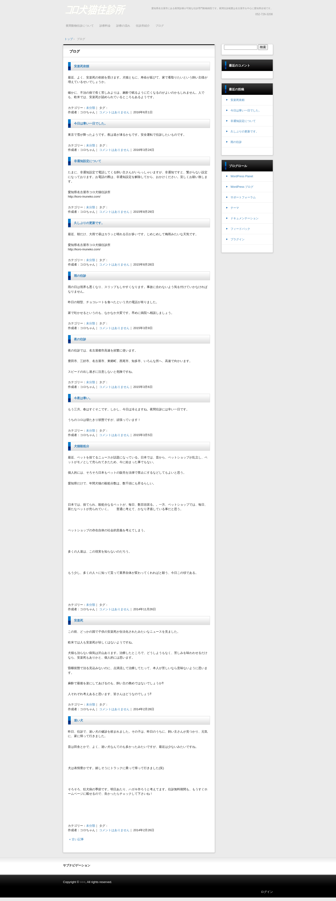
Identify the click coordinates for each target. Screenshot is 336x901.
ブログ (159, 25)
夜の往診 (80, 339)
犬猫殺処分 (81, 446)
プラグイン (238, 239)
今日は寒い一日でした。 (90, 123)
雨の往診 (80, 275)
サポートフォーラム (243, 197)
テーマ (235, 207)
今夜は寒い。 (83, 398)
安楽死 (78, 620)
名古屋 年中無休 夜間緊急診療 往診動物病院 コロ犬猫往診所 (95, 9)
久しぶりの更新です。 (89, 223)
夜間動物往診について (80, 25)
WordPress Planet (242, 176)
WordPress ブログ (242, 186)
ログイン (267, 892)
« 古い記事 (76, 839)
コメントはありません (114, 112)
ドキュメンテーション (245, 218)
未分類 (90, 108)
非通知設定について (87, 161)
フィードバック (240, 229)
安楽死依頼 (81, 66)
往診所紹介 (143, 25)
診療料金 (105, 25)
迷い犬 (78, 720)
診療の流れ (123, 25)
